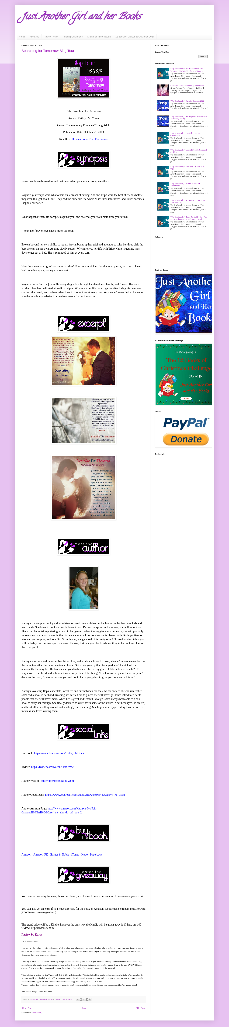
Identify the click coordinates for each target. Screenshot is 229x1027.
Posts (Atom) (37, 1013)
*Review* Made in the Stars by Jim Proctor (187, 85)
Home (22, 36)
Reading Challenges (72, 36)
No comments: (67, 999)
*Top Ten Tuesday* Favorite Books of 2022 (187, 101)
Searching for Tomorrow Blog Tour (47, 51)
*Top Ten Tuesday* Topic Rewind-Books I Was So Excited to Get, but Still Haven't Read (188, 218)
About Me (34, 36)
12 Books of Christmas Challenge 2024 (134, 36)
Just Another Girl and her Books (81, 17)
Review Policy (51, 36)
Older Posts (140, 1008)
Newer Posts (27, 1008)
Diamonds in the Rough (99, 36)
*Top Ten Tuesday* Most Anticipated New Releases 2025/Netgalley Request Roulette (186, 70)
